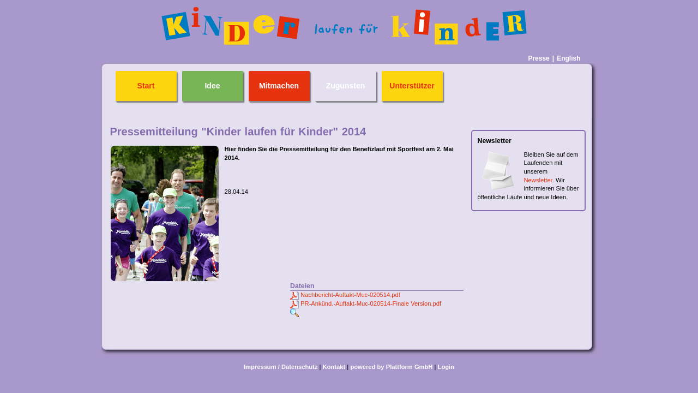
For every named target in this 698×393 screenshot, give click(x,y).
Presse (538, 58)
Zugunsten (345, 86)
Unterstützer (411, 86)
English (568, 58)
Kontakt (334, 367)
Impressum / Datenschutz (281, 367)
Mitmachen (279, 86)
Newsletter (538, 180)
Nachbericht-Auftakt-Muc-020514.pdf (350, 294)
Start (146, 86)
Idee (212, 86)
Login (446, 367)
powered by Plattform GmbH (391, 367)
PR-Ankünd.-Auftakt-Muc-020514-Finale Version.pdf (370, 303)
